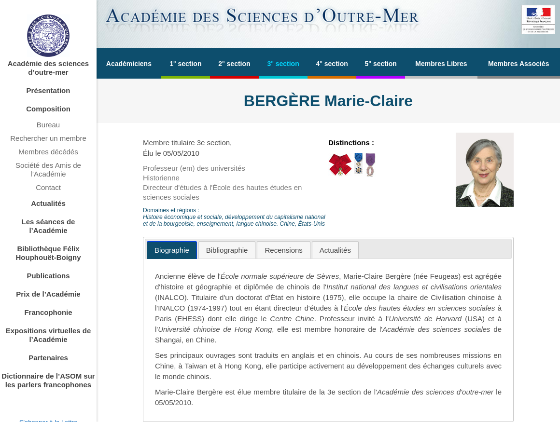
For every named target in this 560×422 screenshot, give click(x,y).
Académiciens (129, 64)
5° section (381, 64)
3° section (283, 64)
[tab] (172, 250)
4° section (332, 64)
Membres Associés (518, 64)
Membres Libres (441, 64)
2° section (234, 64)
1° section (185, 64)
